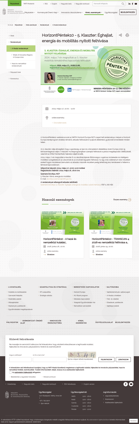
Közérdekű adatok (14, 299)
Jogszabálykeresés (112, 396)
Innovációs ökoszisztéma (71, 12)
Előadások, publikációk (115, 302)
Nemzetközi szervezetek (82, 306)
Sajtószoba (113, 287)
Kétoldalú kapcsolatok (82, 299)
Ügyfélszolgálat (111, 12)
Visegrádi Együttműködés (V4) (84, 302)
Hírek (12, 36)
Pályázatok (29, 12)
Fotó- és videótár (113, 299)
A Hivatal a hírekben (114, 295)
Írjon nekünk (45, 403)
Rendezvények (44, 25)
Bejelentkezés (128, 12)
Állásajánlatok (13, 302)
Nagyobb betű (29, 384)
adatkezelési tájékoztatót (75, 370)
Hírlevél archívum (49, 377)
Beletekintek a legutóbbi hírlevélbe (23, 377)
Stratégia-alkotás (46, 295)
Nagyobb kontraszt (82, 4)
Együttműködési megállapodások (20, 309)
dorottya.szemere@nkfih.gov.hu (59, 179)
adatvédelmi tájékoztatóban (99, 420)
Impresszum (109, 399)
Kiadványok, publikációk (16, 306)
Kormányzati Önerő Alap (47, 12)
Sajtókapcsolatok (113, 306)
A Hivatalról (14, 287)
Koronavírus (14, 79)
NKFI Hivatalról (29, 4)
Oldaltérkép (11, 384)
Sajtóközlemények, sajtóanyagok (118, 292)
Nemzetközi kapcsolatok (86, 287)
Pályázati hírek (15, 72)
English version (89, 384)
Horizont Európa (79, 292)
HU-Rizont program (81, 295)
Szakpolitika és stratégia (53, 287)
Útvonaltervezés (60, 123)
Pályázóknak (14, 4)
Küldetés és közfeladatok (17, 292)
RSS (46, 4)
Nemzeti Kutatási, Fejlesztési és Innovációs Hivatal (18, 401)
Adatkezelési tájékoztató (113, 402)
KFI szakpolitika (45, 292)
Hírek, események (93, 12)
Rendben (133, 421)
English (54, 4)
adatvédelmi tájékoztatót (23, 372)
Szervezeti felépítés (15, 295)
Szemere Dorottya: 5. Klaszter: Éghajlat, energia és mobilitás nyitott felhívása (71, 185)
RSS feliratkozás (70, 384)
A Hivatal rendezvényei (59, 25)
